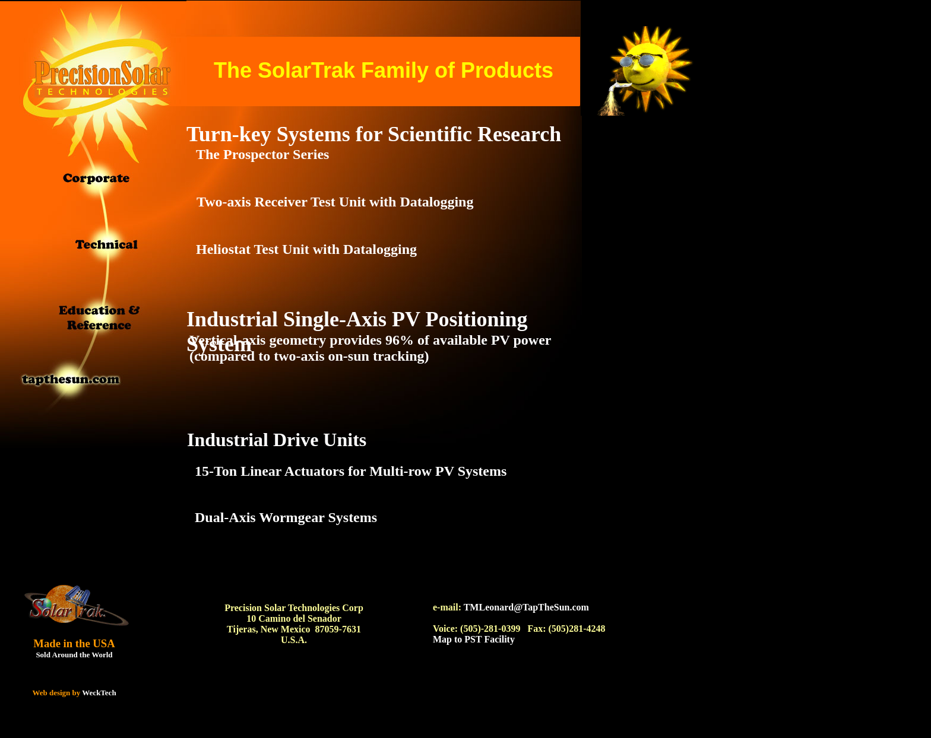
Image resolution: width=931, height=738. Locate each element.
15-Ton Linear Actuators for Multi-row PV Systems (350, 471)
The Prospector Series (262, 154)
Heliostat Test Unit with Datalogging (306, 249)
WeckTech (99, 692)
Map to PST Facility (474, 639)
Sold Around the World (74, 654)
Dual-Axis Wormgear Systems (286, 517)
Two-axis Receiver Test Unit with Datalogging (335, 201)
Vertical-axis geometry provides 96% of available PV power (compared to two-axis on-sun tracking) (370, 348)
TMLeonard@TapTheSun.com (526, 607)
